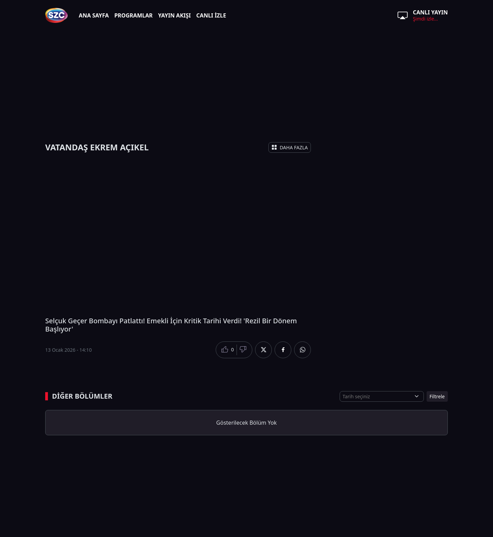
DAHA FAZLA (289, 147)
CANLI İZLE (211, 15)
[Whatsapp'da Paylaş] (302, 349)
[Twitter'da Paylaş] (263, 349)
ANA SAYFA (94, 15)
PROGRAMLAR (133, 15)
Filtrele (437, 396)
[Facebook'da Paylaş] (283, 349)
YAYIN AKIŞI (174, 15)
